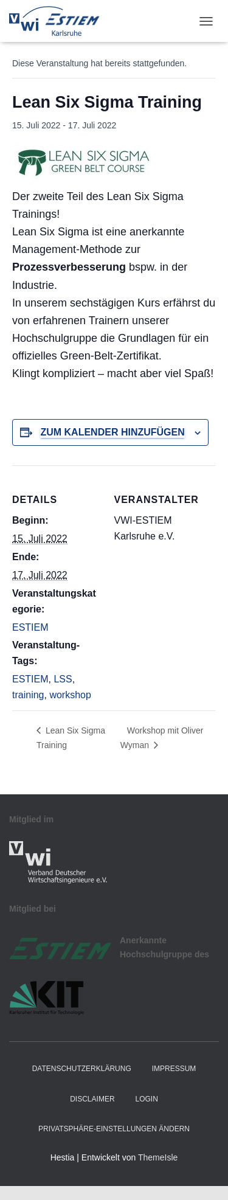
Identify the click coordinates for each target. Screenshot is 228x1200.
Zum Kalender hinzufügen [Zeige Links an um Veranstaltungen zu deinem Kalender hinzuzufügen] (112, 432)
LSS (63, 679)
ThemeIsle (158, 1157)
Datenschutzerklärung (81, 1068)
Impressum (174, 1068)
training (28, 695)
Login (146, 1099)
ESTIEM (30, 627)
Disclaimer (92, 1099)
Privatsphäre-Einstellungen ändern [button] (114, 1129)
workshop (70, 695)
